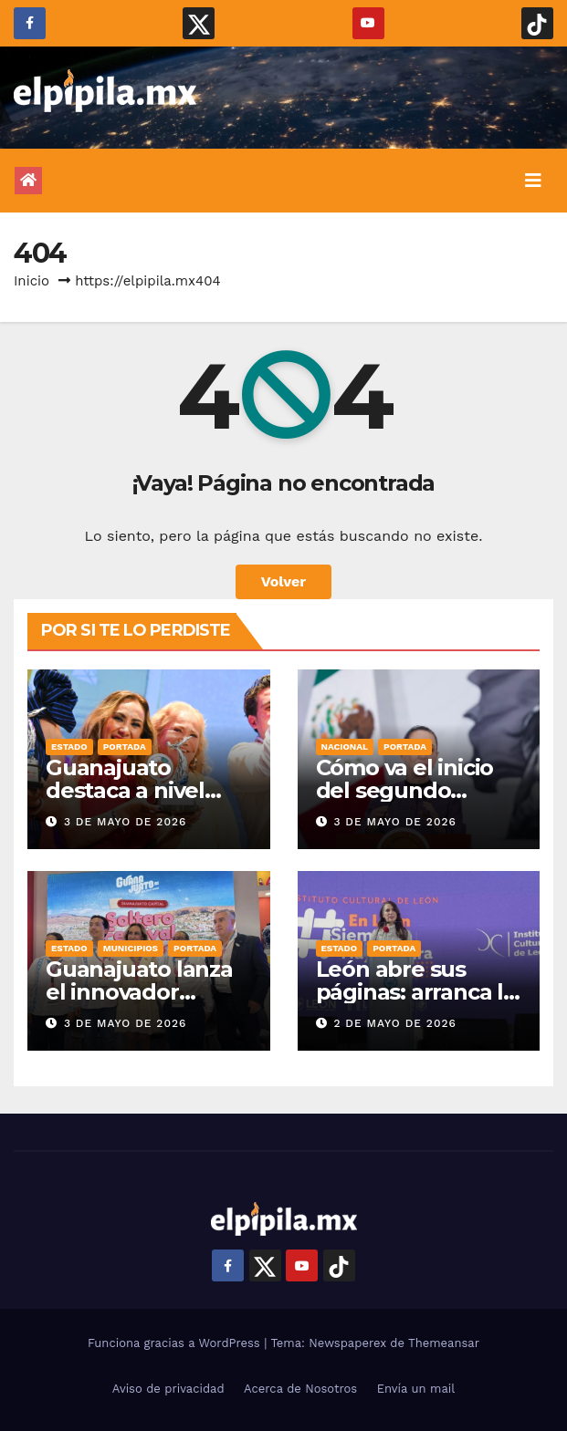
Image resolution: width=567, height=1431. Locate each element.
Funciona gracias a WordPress (176, 1343)
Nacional (345, 746)
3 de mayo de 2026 (125, 821)
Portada (124, 746)
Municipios (130, 948)
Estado (69, 746)
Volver (284, 581)
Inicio (31, 281)
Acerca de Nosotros (300, 1388)
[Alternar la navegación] (533, 180)
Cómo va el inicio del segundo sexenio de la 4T (405, 790)
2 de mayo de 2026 (394, 1023)
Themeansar (443, 1343)
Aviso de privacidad (168, 1388)
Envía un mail (416, 1388)
